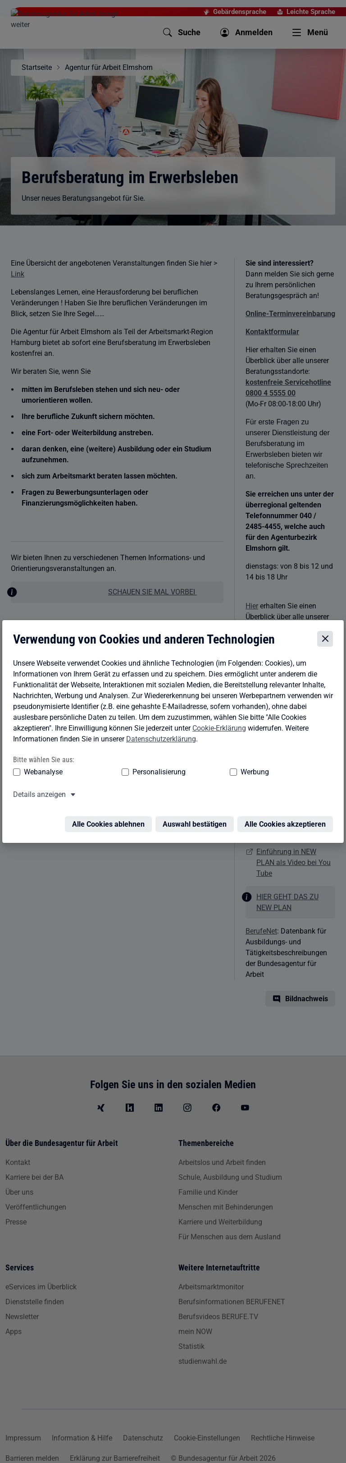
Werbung (183, 772)
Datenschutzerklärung (159, 740)
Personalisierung (122, 772)
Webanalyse (41, 772)
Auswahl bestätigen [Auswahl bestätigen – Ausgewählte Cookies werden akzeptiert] (196, 819)
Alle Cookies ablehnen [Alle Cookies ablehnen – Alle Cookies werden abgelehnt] (110, 819)
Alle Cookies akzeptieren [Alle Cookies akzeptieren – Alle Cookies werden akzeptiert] (287, 819)
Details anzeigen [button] (37, 795)
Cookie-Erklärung (217, 729)
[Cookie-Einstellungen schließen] (327, 640)
